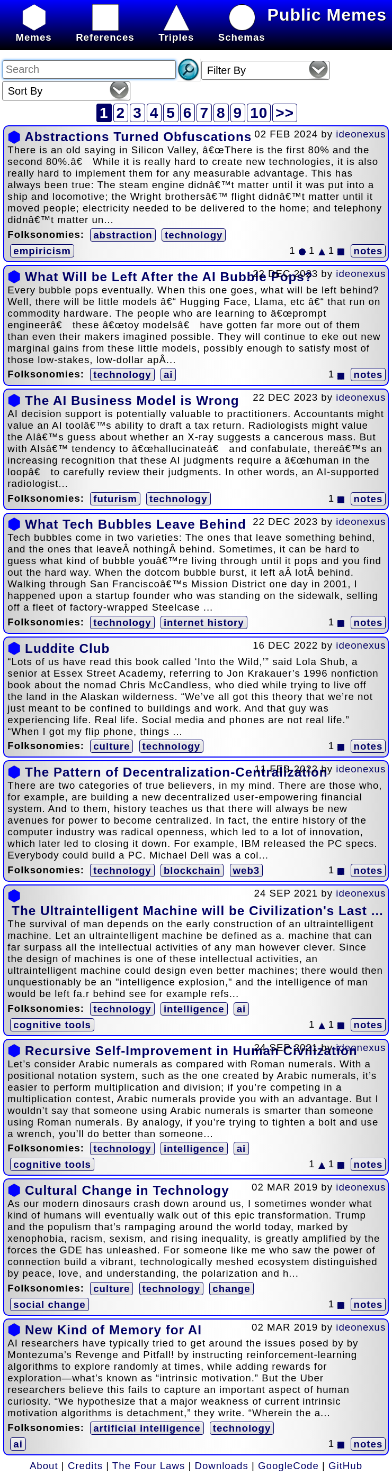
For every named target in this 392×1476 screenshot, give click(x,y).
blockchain (192, 870)
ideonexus (361, 134)
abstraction (123, 235)
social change (49, 1304)
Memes (33, 31)
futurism (115, 498)
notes (368, 250)
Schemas (241, 31)
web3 (246, 870)
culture (111, 746)
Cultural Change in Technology (127, 1190)
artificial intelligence (146, 1428)
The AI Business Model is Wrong (132, 400)
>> (284, 113)
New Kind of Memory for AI (113, 1330)
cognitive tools (52, 1024)
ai (168, 374)
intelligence (194, 1008)
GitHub (345, 1465)
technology (194, 235)
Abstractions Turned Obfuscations (138, 137)
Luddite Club (67, 648)
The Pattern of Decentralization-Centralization (176, 772)
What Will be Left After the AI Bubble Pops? (169, 277)
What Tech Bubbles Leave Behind (135, 524)
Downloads (221, 1465)
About (44, 1465)
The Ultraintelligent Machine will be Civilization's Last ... (198, 910)
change (231, 1288)
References (105, 31)
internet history (204, 622)
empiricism (42, 250)
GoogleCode (288, 1465)
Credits (85, 1465)
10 (259, 113)
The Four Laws (148, 1465)
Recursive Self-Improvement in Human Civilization (191, 1051)
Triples (176, 31)
